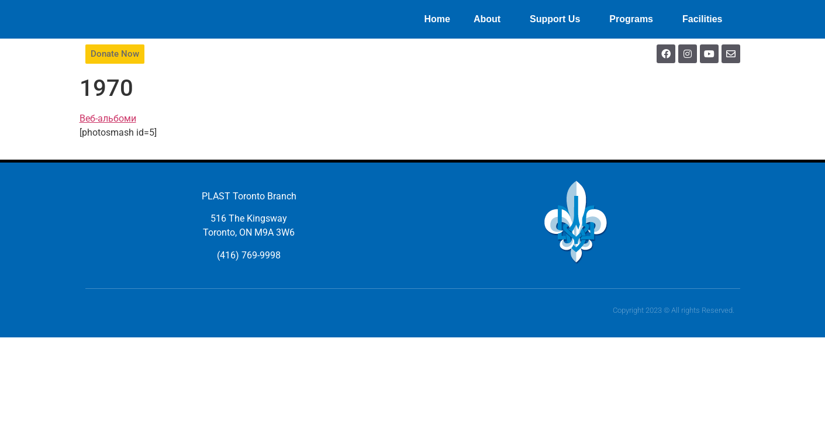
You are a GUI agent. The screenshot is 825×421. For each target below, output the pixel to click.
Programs (634, 19)
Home (437, 19)
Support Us (558, 19)
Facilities (705, 19)
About (490, 19)
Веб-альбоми (108, 118)
